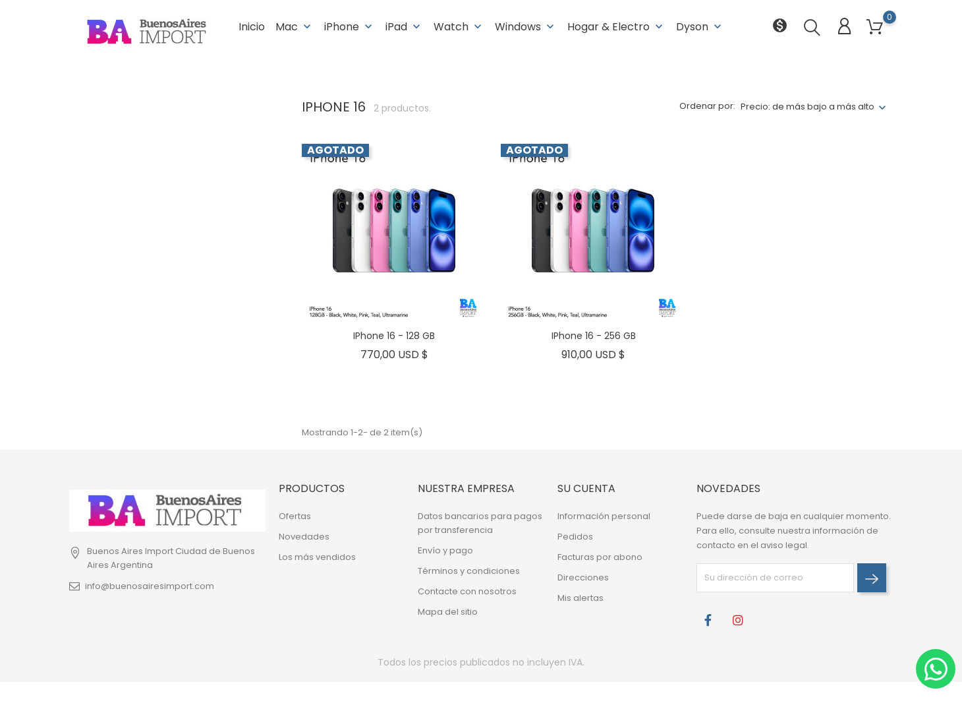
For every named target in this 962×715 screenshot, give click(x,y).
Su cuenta (586, 487)
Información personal (603, 515)
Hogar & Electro (616, 26)
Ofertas (295, 515)
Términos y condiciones (469, 570)
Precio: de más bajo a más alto (807, 106)
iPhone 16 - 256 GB (594, 335)
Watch (459, 26)
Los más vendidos (317, 556)
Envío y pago (445, 550)
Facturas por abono (599, 556)
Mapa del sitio (448, 611)
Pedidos (575, 536)
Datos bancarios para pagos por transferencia (480, 522)
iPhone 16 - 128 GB (394, 335)
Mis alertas (580, 597)
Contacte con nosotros (467, 590)
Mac (294, 26)
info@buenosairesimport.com (149, 585)
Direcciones (583, 577)
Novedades (304, 536)
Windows (526, 26)
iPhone (349, 26)
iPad (404, 26)
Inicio (252, 26)
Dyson (700, 26)
